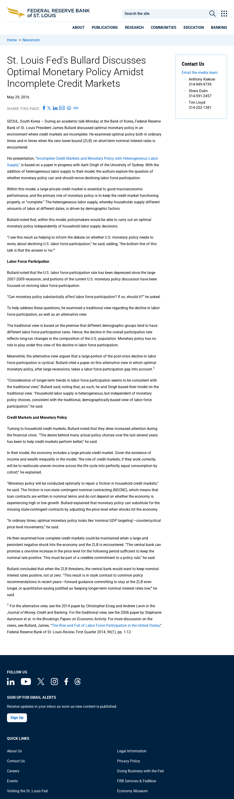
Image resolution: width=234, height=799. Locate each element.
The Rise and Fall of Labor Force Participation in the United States (106, 625)
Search (212, 13)
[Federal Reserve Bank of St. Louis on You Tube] (26, 684)
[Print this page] (69, 108)
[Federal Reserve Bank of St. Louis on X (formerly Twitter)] (40, 684)
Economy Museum (132, 791)
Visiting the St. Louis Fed (27, 791)
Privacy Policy (128, 761)
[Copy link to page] (76, 108)
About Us (14, 751)
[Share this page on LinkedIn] (55, 108)
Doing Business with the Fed (140, 771)
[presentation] (78, 28)
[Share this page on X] (49, 108)
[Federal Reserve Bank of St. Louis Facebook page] (66, 684)
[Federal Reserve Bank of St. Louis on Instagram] (54, 684)
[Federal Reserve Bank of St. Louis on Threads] (78, 684)
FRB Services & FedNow (136, 781)
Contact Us (16, 761)
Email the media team (200, 72)
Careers (13, 771)
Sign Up (16, 717)
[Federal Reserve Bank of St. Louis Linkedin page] (10, 684)
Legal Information (131, 751)
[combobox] (164, 13)
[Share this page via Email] (62, 108)
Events (12, 781)
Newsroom (31, 40)
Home (12, 40)
